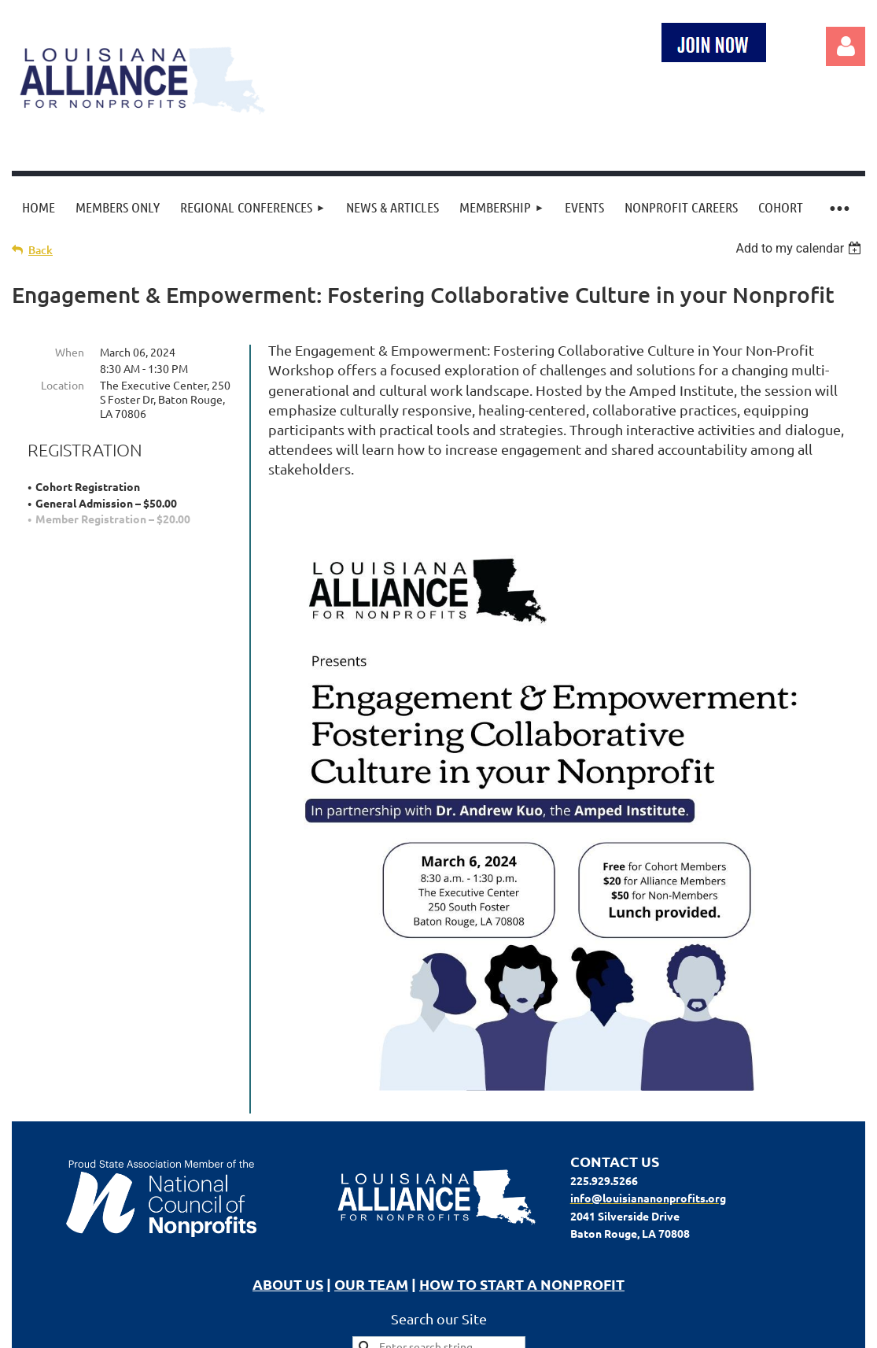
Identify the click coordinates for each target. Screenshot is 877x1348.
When (69, 352)
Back (40, 249)
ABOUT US (287, 1284)
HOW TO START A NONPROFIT (522, 1284)
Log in (845, 46)
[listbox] (800, 248)
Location (62, 385)
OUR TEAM (371, 1284)
